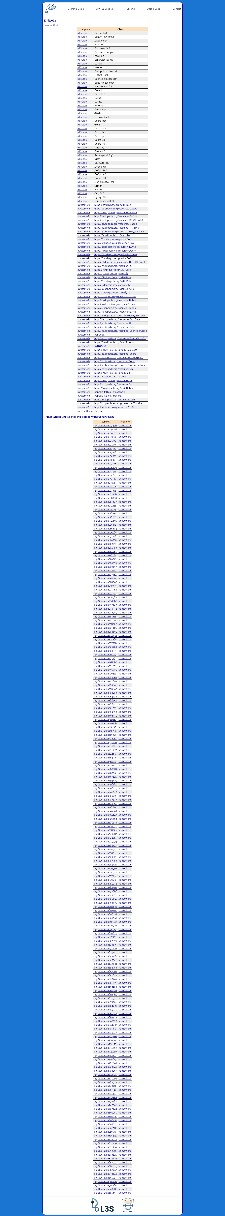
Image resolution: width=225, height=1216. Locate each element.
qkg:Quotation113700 (105, 440)
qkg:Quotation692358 (105, 1021)
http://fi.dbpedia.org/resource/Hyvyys (115, 246)
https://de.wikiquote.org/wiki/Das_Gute (115, 350)
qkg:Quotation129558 (105, 452)
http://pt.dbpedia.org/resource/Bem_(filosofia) (119, 262)
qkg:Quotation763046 (105, 1067)
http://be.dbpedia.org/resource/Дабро (115, 224)
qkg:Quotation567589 (105, 860)
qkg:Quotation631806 (105, 948)
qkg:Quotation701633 (105, 1028)
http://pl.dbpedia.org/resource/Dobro (115, 296)
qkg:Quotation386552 (105, 700)
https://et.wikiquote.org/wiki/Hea (112, 235)
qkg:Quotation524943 (105, 815)
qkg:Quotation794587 (105, 1097)
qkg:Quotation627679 (105, 941)
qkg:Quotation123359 (105, 448)
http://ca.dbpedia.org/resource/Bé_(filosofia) (118, 220)
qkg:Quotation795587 (105, 1101)
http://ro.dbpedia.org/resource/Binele (114, 304)
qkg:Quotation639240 (105, 952)
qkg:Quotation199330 (105, 540)
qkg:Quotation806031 (105, 1116)
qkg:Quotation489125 (105, 776)
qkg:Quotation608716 (105, 914)
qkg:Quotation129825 (105, 456)
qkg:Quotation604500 (105, 910)
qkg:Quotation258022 (105, 624)
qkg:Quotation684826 (105, 1006)
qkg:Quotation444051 (105, 754)
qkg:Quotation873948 (105, 1173)
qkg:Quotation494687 (105, 780)
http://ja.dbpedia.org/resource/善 (112, 323)
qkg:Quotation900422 (105, 1181)
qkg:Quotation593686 (105, 891)
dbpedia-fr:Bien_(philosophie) (110, 392)
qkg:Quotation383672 (105, 696)
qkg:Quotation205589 (105, 547)
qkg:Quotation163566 (105, 494)
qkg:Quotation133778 (105, 463)
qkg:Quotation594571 (105, 895)
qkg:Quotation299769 (105, 647)
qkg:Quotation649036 (105, 963)
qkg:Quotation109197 (105, 433)
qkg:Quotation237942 (105, 605)
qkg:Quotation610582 (105, 922)
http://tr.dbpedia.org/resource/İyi (112, 285)
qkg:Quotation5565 (104, 853)
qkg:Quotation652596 (105, 967)
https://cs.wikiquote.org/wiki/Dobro (113, 281)
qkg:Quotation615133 (105, 929)
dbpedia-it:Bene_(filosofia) (108, 395)
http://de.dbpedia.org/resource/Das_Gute (117, 319)
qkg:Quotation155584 (105, 482)
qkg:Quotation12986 (104, 460)
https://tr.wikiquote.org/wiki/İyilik (112, 292)
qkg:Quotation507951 (105, 803)
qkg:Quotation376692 (105, 689)
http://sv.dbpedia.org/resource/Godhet (115, 212)
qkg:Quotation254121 (105, 620)
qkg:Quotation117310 (105, 444)
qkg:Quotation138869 (105, 467)
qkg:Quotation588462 (105, 887)
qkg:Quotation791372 (105, 1093)
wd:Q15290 (100, 346)
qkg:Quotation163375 (105, 490)
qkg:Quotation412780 (105, 731)
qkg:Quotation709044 (105, 1032)
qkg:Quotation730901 (105, 1040)
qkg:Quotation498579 (105, 788)
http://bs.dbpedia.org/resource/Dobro (115, 353)
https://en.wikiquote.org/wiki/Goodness (115, 254)
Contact (177, 9)
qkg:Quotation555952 (105, 849)
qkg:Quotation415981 (105, 734)
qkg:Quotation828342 (105, 1139)
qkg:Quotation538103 (105, 826)
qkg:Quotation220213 (105, 559)
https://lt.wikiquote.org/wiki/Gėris (112, 269)
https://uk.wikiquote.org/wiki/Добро (114, 258)
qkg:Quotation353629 (105, 681)
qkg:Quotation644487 (105, 956)
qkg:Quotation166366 (105, 498)
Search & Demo (76, 9)
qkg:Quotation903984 (105, 1189)
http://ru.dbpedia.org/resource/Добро (115, 407)
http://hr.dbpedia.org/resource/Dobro (114, 361)
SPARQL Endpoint (105, 9)
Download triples (52, 25)
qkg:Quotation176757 (105, 517)
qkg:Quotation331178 (105, 666)
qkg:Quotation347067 (105, 677)
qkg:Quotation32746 (104, 658)
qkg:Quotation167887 (105, 501)
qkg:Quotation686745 (105, 1013)
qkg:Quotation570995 (105, 868)
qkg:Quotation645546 (105, 960)
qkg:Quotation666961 (105, 990)
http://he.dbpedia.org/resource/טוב (113, 369)
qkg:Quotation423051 (105, 738)
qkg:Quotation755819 (105, 1059)
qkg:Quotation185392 (105, 524)
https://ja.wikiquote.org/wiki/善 (111, 273)
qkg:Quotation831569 (105, 1147)
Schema (131, 9)
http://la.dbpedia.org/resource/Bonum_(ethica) (120, 365)
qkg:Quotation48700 (105, 773)
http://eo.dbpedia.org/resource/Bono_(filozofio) (120, 338)
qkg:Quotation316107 (105, 654)
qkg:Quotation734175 (105, 1044)
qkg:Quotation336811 (105, 673)
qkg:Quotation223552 (105, 574)
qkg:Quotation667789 (105, 994)
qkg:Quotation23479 (105, 593)
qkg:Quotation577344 (105, 876)
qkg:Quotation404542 (105, 715)
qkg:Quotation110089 (105, 437)
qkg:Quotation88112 (104, 1177)
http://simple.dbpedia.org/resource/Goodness (119, 403)
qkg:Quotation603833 (105, 906)
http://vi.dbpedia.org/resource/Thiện (114, 327)
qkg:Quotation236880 (105, 601)
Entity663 (50, 20)
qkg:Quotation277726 (105, 643)
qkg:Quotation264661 (105, 631)
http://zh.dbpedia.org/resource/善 (113, 266)
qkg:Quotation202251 (105, 544)
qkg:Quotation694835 (105, 1025)
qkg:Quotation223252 (105, 570)
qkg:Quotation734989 (105, 1047)
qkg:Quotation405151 (105, 719)
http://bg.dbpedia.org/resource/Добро (115, 208)
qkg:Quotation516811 (105, 807)
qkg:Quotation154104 (105, 479)
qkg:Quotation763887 (105, 1070)
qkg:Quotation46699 (105, 761)
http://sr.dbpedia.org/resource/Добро (115, 308)
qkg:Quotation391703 (105, 708)
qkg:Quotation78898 (105, 1086)
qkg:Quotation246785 (105, 612)
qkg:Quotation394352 (105, 712)
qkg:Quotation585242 (105, 883)
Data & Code (153, 9)
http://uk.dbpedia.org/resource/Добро (115, 216)
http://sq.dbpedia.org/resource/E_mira (115, 311)
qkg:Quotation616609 (105, 933)
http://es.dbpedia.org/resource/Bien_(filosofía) (119, 315)
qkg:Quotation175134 (105, 509)
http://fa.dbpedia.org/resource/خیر (113, 380)
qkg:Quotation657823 (105, 975)
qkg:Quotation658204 (105, 979)
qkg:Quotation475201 (105, 765)
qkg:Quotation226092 (105, 582)
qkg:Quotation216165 (105, 555)
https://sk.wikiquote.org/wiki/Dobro (113, 388)
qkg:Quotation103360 (105, 425)
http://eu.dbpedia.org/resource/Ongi (114, 289)
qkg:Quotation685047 (105, 1009)
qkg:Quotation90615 (104, 1193)
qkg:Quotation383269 (105, 692)
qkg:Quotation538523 (105, 830)
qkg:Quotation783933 (105, 1082)
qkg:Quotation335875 (105, 670)
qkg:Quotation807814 (105, 1124)
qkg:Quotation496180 (105, 784)
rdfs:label (82, 33)
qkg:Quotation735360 (105, 1051)
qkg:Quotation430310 (105, 742)
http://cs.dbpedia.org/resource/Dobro (115, 300)
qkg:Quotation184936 (105, 521)
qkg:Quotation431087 (105, 750)
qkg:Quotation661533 (105, 983)
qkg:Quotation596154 (105, 899)
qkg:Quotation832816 (105, 1151)
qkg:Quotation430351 (105, 746)
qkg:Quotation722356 (105, 1036)
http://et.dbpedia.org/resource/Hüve (114, 243)
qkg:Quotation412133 (105, 727)
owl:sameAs (83, 205)
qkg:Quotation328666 (105, 662)
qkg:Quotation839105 (105, 1154)
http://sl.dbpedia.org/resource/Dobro (114, 384)
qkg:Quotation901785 (105, 1185)
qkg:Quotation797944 (105, 1109)
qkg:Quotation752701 (105, 1055)
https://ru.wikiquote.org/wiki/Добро (114, 342)
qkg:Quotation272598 (105, 635)
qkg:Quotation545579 (105, 841)
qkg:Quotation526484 (105, 818)
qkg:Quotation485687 (105, 769)
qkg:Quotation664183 (105, 986)
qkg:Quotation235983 (105, 597)
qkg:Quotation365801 (105, 685)
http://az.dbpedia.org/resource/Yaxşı (114, 399)
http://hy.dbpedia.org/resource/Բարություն (118, 357)
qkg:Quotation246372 (105, 608)
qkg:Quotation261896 (105, 628)
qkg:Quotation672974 (105, 998)
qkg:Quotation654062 (105, 971)
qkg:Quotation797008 (105, 1105)
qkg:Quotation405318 (105, 723)
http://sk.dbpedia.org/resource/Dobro (115, 250)
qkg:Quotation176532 (105, 513)
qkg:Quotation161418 (105, 486)
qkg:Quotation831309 (105, 1143)
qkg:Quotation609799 (105, 918)
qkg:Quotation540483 (105, 834)
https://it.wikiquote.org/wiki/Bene (112, 277)
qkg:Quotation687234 (105, 1017)
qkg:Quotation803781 (105, 1112)
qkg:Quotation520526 (105, 811)
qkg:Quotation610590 (105, 925)
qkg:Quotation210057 (105, 551)
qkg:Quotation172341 (105, 505)
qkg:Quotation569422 (105, 864)
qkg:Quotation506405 (105, 795)
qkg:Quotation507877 (105, 799)
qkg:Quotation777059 (105, 1078)
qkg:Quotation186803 (105, 528)
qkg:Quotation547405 (105, 845)
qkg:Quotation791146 (105, 1090)
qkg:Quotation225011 (105, 578)
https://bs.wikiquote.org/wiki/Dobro (113, 239)
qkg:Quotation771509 (105, 1074)
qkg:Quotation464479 (105, 757)
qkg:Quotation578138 (105, 879)
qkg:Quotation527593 (105, 822)
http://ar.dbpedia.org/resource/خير (113, 376)
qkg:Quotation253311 (105, 616)
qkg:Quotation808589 (105, 1128)
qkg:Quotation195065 (105, 532)
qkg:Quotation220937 (105, 567)
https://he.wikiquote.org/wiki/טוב (112, 373)
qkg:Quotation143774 (105, 471)
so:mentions (125, 425)
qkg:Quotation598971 (105, 902)
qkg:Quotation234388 (105, 589)
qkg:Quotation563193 (105, 857)
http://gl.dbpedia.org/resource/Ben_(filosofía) (119, 231)
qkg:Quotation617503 (105, 937)
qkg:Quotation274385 (105, 639)
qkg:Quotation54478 (105, 838)
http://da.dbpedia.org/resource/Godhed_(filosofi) (121, 330)
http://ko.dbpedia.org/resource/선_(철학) (116, 227)
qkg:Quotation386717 (105, 704)
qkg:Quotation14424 (104, 475)
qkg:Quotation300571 (105, 650)
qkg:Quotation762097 (105, 1063)
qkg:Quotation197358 (105, 536)
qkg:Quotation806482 (105, 1120)
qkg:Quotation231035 (105, 585)
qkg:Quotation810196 (105, 1131)
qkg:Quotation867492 (105, 1170)
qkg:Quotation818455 (105, 1135)
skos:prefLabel (85, 411)
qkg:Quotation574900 (105, 872)
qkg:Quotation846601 (105, 1158)
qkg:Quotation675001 (105, 1002)
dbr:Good (99, 334)
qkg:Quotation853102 (105, 1162)
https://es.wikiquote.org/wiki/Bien (112, 205)
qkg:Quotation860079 (105, 1166)
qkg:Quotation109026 (105, 429)
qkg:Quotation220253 (105, 563)
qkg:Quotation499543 (105, 792)
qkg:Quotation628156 (105, 944)
